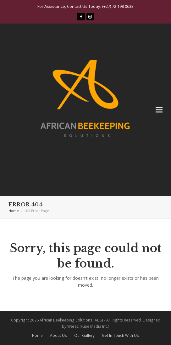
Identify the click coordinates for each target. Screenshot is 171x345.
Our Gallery (84, 335)
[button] (159, 110)
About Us (58, 335)
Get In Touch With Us (120, 335)
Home (37, 335)
